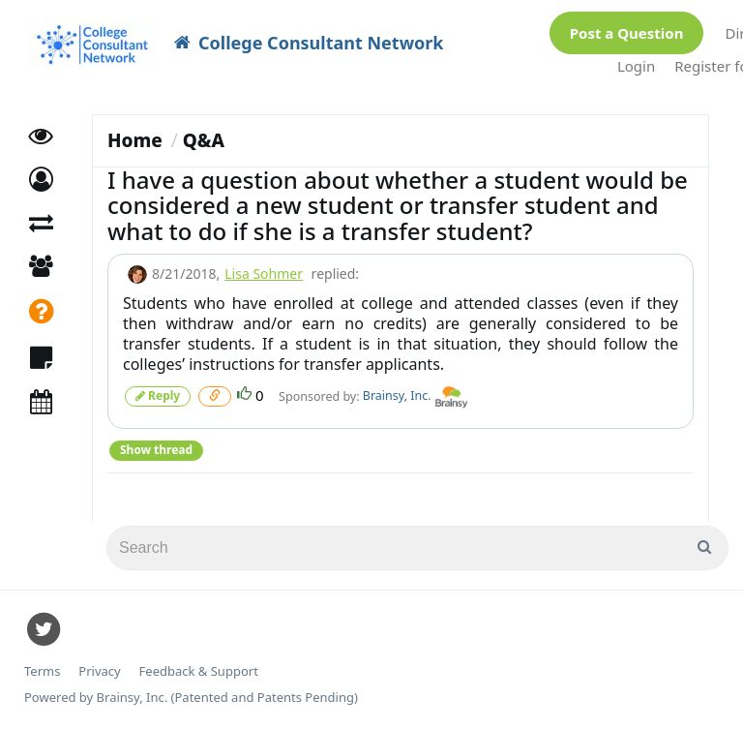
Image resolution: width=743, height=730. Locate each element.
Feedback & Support (198, 671)
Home (135, 140)
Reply (157, 395)
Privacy (99, 671)
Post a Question (627, 33)
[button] (41, 179)
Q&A (203, 140)
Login (636, 66)
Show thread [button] (156, 449)
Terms (42, 671)
